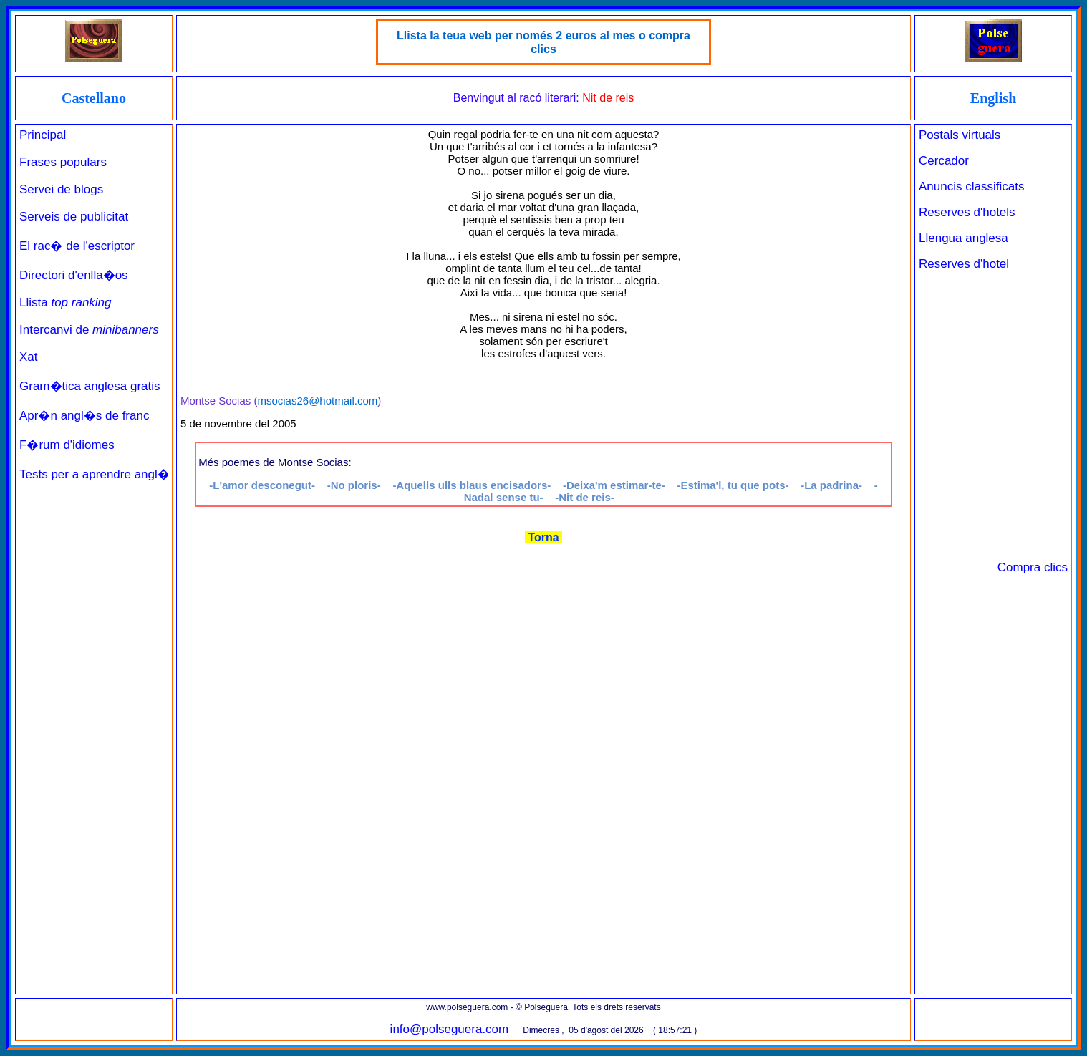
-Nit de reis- (584, 497)
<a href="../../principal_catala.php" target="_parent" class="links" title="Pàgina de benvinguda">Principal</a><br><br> (93, 557)
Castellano (94, 98)
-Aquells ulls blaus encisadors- (471, 485)
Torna (543, 537)
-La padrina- (831, 485)
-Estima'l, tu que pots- (732, 485)
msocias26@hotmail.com (317, 400)
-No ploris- (354, 485)
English (993, 98)
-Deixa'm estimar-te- (614, 485)
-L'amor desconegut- (262, 485)
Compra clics (1032, 567)
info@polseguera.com (449, 1029)
